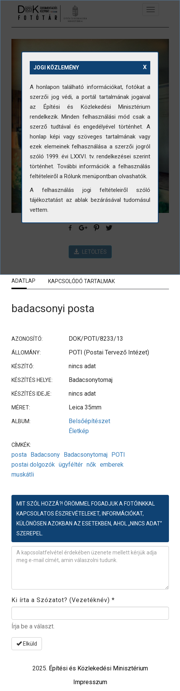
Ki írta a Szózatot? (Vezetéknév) (63, 600)
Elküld (26, 644)
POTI (118, 454)
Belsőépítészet (89, 421)
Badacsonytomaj (86, 454)
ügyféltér (71, 464)
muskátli (22, 474)
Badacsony (45, 454)
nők (91, 464)
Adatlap (23, 281)
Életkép (79, 431)
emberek (112, 464)
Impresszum (90, 682)
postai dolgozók (33, 464)
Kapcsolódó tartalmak (81, 281)
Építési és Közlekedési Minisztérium (98, 668)
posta (19, 454)
